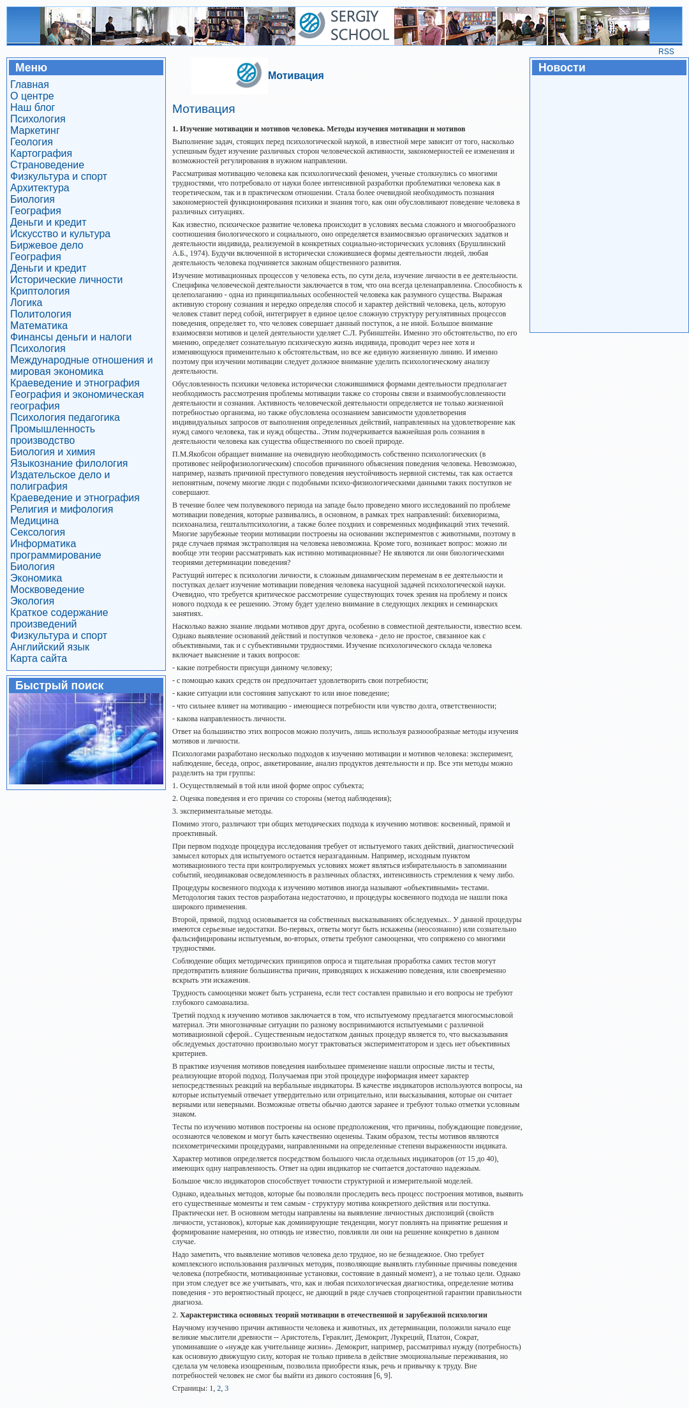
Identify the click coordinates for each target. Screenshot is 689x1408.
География (35, 210)
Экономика (36, 578)
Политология (40, 314)
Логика (26, 302)
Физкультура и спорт (58, 176)
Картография (41, 153)
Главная (29, 84)
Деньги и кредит (48, 222)
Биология (32, 199)
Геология (31, 141)
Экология (32, 601)
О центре (32, 96)
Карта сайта (38, 658)
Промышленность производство (52, 434)
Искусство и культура (60, 233)
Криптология (40, 291)
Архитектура (40, 187)
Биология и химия (52, 451)
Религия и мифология (61, 509)
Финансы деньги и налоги (71, 337)
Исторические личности (66, 279)
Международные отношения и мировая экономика (81, 366)
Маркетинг (35, 130)
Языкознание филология (69, 463)
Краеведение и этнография (75, 383)
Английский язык (49, 647)
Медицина (34, 520)
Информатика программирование (55, 549)
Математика (39, 325)
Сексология (37, 532)
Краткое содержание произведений (59, 618)
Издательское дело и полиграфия (60, 480)
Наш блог (32, 107)
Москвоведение (47, 589)
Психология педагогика (65, 417)
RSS (666, 51)
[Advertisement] (608, 202)
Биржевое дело (47, 245)
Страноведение (47, 164)
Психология (38, 119)
